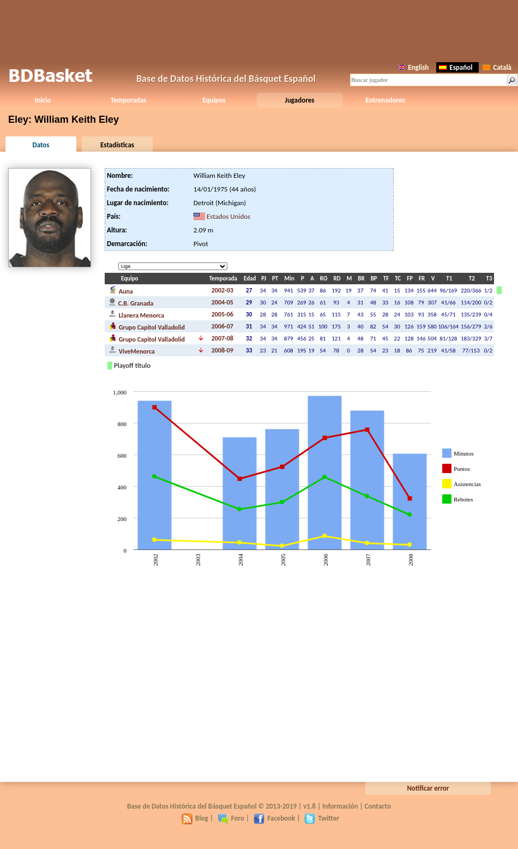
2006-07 (222, 326)
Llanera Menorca (136, 314)
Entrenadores (385, 100)
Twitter (321, 818)
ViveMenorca (132, 350)
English (413, 67)
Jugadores (300, 100)
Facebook (274, 818)
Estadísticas (117, 145)
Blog (195, 818)
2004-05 (222, 302)
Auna (121, 290)
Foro (231, 818)
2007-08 (222, 338)
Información (340, 806)
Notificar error (428, 788)
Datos (40, 145)
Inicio (43, 100)
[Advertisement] (259, 30)
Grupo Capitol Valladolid (147, 326)
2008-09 (222, 350)
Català (497, 67)
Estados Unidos (228, 216)
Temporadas (129, 100)
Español (455, 67)
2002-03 (222, 290)
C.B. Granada (131, 302)
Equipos (213, 100)
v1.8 (309, 806)
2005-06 (222, 314)
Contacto (378, 806)
